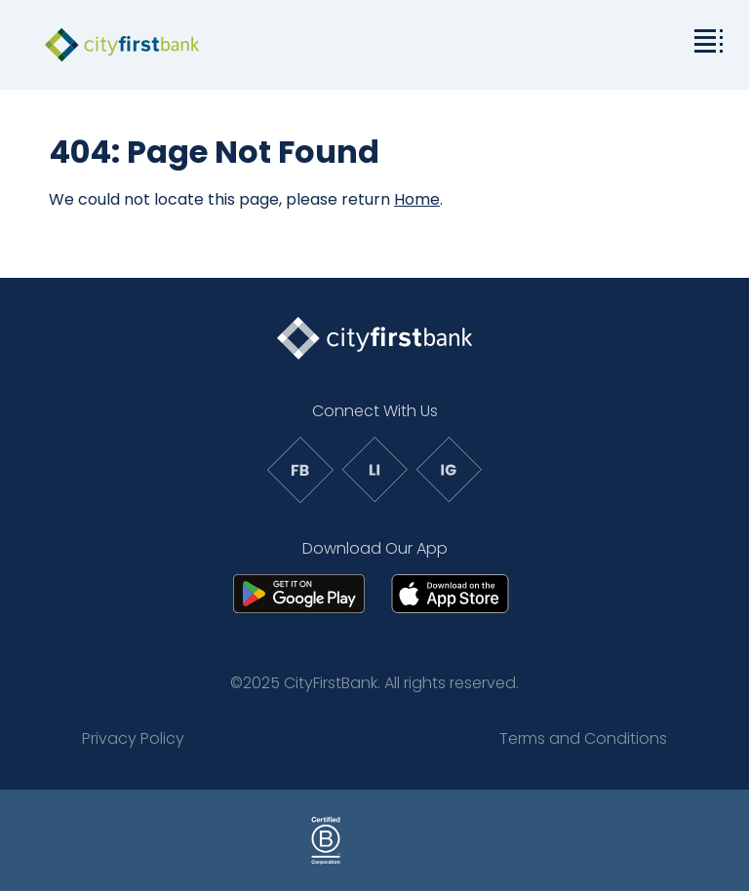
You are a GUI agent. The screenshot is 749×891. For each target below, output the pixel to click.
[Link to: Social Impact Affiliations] (521, 840)
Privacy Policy (133, 738)
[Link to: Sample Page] (228, 840)
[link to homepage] (122, 45)
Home (417, 199)
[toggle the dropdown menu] (705, 39)
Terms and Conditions (583, 738)
